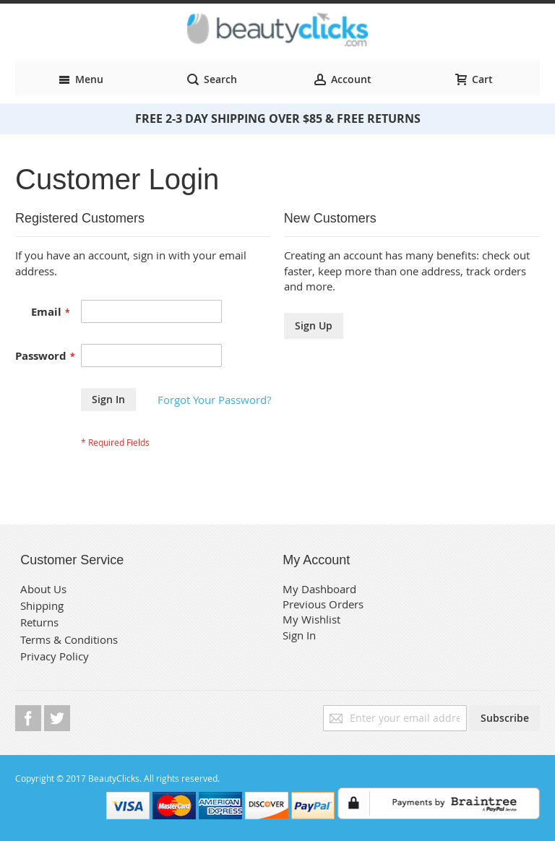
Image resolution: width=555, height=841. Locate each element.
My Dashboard (319, 589)
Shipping (42, 605)
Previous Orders (323, 604)
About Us (43, 589)
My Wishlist (311, 619)
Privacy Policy (54, 656)
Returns (39, 622)
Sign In (299, 635)
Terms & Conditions (69, 639)
